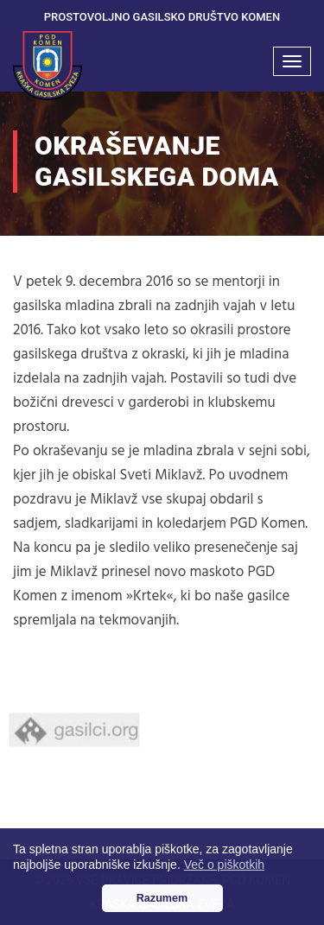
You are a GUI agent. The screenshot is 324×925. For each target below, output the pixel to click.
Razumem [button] (162, 898)
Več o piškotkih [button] (224, 864)
